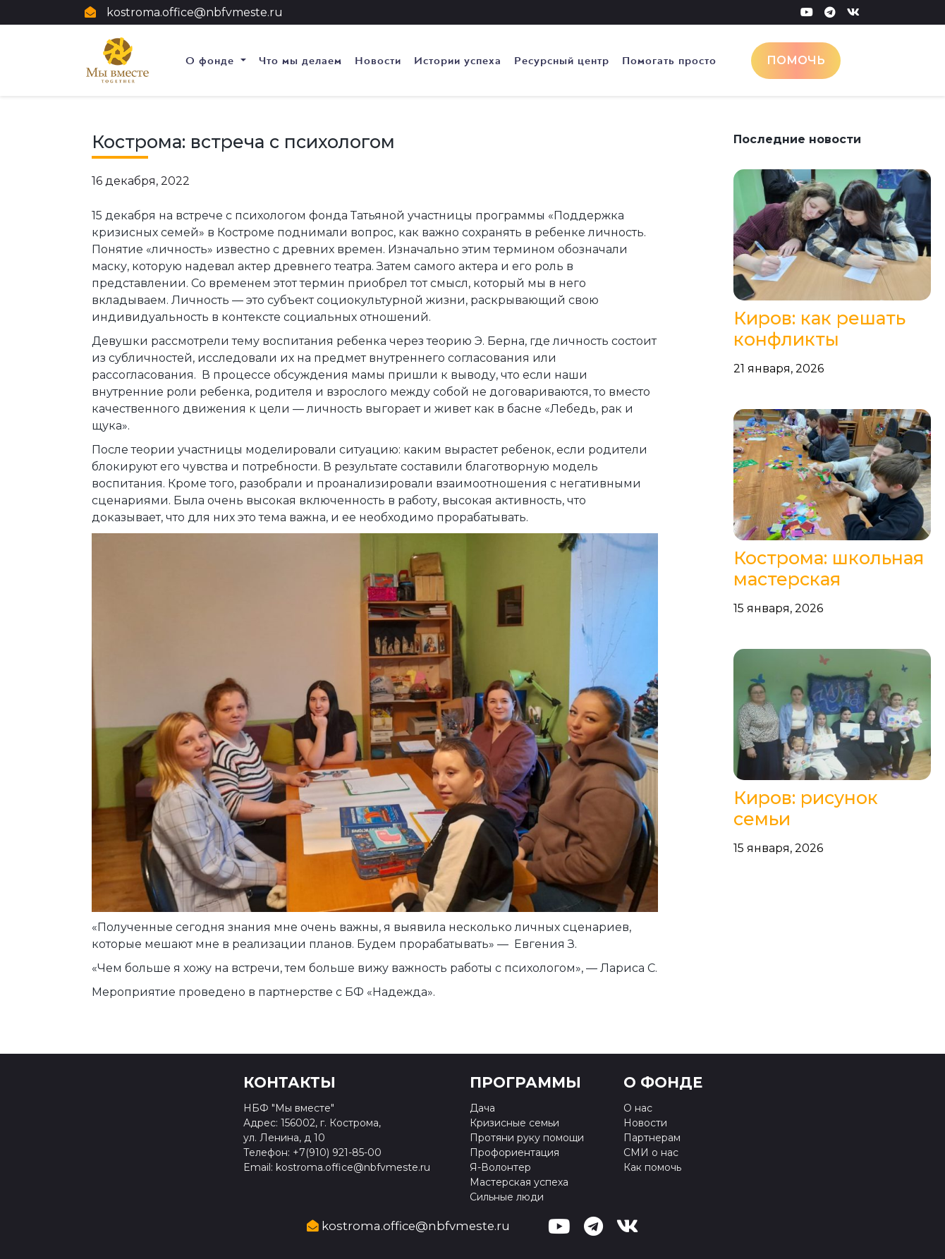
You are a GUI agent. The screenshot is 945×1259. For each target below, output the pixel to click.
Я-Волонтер (500, 1167)
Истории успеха (457, 61)
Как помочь (652, 1167)
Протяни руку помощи (527, 1137)
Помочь (796, 60)
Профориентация (514, 1152)
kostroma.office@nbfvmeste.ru (194, 12)
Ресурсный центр (561, 61)
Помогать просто (669, 61)
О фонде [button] (211, 61)
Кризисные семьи (514, 1123)
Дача (482, 1108)
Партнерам (652, 1137)
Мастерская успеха (519, 1182)
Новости (378, 61)
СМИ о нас (650, 1152)
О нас (637, 1108)
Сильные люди (507, 1197)
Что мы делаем (300, 61)
